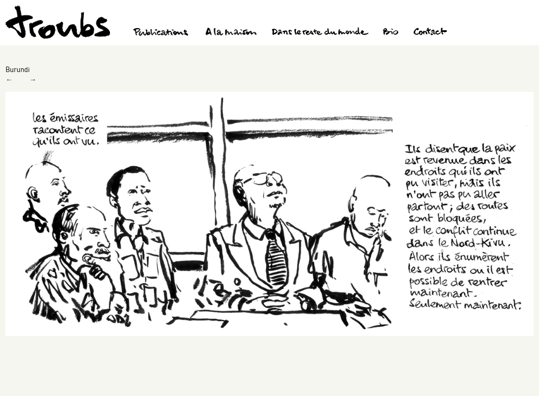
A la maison (231, 33)
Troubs (58, 22)
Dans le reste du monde (320, 33)
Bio (390, 33)
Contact (430, 33)
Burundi (18, 69)
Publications (162, 33)
